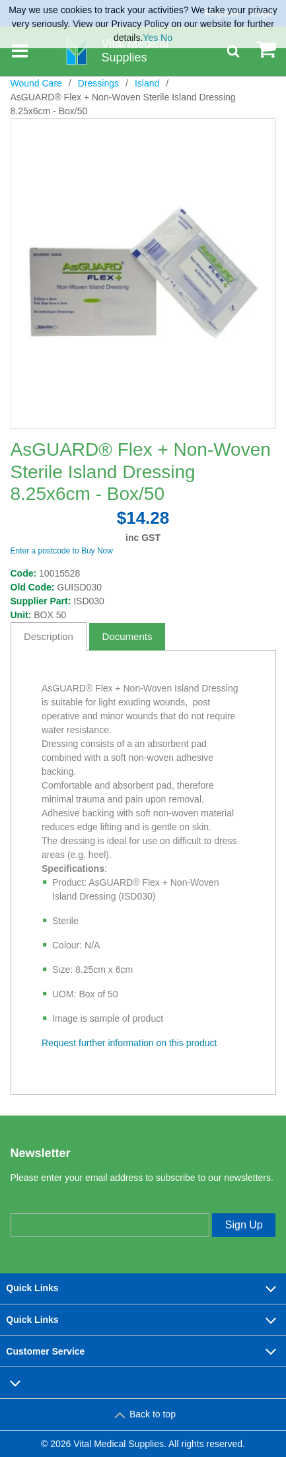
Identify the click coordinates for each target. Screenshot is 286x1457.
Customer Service (142, 1351)
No (166, 37)
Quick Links (142, 1288)
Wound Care (36, 83)
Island (147, 83)
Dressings (98, 83)
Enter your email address (66, 1201)
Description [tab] (48, 636)
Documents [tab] (127, 636)
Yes (150, 37)
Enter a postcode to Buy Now (62, 550)
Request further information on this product (129, 1043)
